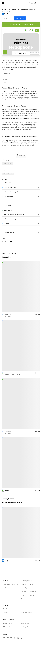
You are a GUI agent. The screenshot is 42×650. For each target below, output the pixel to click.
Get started (32, 3)
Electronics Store (7, 163)
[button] (39, 3)
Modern (10, 174)
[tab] (21, 73)
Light (4, 174)
